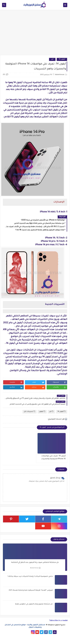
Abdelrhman (35, 568)
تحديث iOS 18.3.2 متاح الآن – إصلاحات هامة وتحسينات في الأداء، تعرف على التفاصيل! (34, 227)
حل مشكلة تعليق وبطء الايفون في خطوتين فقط (34, 604)
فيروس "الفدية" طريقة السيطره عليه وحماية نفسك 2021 (31, 590)
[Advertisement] (35, 34)
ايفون (42, 411)
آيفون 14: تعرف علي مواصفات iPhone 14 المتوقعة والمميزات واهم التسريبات (53, 457)
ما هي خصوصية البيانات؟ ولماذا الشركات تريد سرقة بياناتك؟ (30, 576)
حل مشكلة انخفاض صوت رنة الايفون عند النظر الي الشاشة (35, 562)
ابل (52, 59)
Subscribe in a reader (58, 621)
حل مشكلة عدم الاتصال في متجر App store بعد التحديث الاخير (39, 223)
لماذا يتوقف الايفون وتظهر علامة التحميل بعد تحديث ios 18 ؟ (39, 230)
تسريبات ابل (29, 411)
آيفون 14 (62, 59)
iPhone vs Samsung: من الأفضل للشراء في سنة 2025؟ (42, 220)
